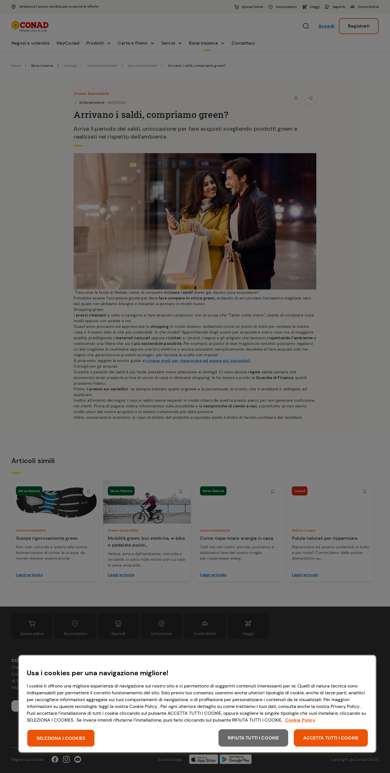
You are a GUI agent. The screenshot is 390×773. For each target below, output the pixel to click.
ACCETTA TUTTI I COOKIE (330, 738)
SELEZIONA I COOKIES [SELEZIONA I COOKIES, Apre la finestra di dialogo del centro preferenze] (60, 738)
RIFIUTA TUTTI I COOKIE (253, 738)
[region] (197, 704)
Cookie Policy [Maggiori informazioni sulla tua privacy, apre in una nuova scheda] (300, 720)
